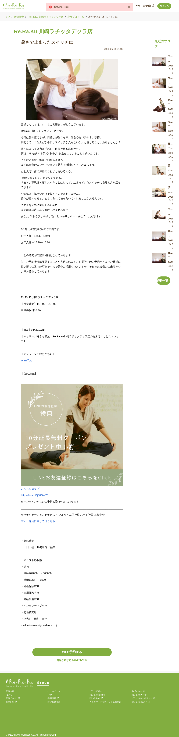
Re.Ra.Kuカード (139, 695)
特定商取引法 (54, 702)
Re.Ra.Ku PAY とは (140, 702)
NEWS (9, 695)
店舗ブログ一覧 (75, 16)
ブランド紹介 (96, 691)
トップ (6, 16)
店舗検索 (19, 16)
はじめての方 (54, 691)
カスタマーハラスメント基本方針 (105, 702)
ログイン (164, 6)
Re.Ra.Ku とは (138, 691)
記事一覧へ (163, 280)
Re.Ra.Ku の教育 (97, 695)
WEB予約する (72, 652)
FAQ (50, 695)
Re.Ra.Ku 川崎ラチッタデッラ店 (45, 16)
